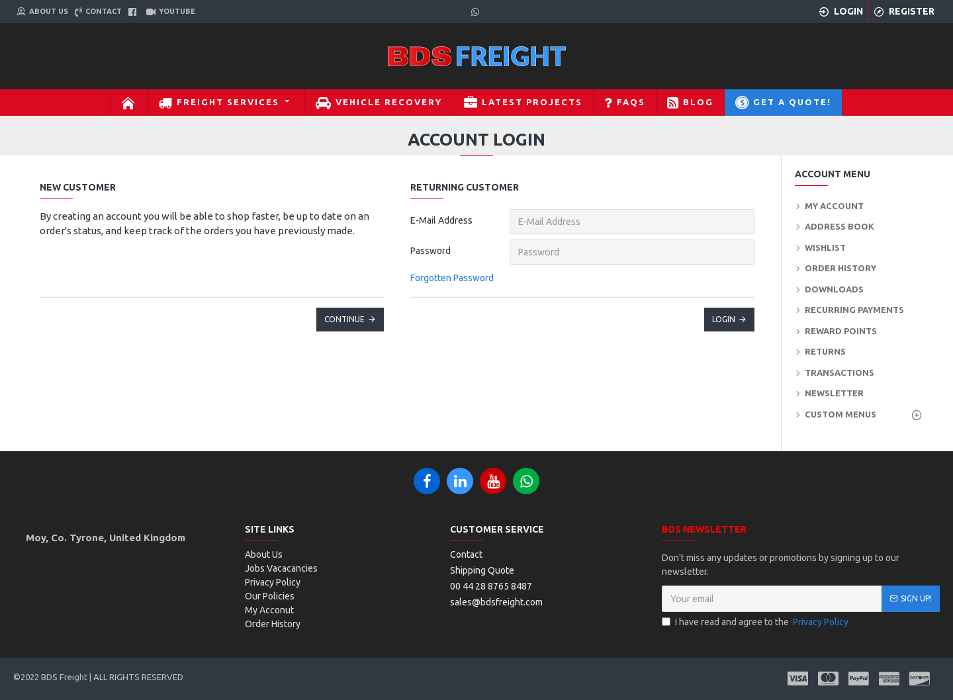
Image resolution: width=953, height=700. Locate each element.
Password (430, 250)
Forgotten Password (452, 278)
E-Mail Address (441, 220)
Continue (344, 319)
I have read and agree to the (756, 622)
